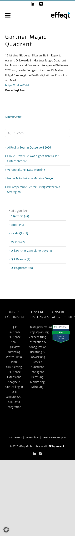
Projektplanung (39, 332)
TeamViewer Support (54, 437)
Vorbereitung (37, 337)
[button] (6, 530)
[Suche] (9, 133)
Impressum (15, 437)
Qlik (14, 327)
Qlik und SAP (14, 397)
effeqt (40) (17, 225)
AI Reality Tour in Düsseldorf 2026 (29, 147)
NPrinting (14, 352)
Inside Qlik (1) (19, 233)
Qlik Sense (14, 332)
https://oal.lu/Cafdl (17, 85)
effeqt (19, 116)
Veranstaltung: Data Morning (26, 170)
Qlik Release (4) (20, 259)
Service (37, 362)
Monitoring (37, 382)
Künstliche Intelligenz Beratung (37, 372)
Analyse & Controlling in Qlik (14, 387)
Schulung (37, 387)
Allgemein (10, 116)
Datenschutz (32, 437)
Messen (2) (18, 242)
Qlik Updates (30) (22, 268)
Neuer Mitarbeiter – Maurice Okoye (30, 178)
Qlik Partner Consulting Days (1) (31, 251)
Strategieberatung (40, 327)
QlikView (14, 347)
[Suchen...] (37, 133)
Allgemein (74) (20, 216)
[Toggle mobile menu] (8, 15)
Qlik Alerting (14, 367)
